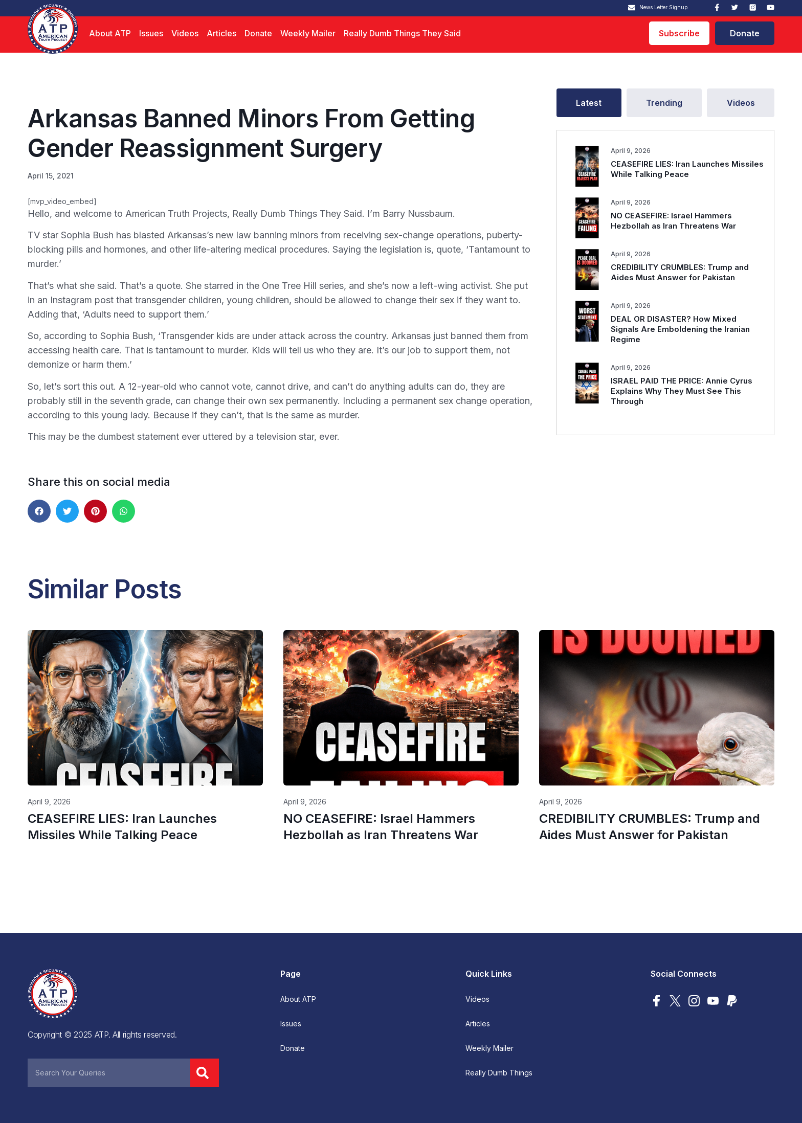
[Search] (204, 1073)
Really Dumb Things (498, 1073)
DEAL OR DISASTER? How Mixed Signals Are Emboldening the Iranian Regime (680, 329)
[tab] (588, 102)
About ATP (110, 33)
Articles (221, 33)
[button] (39, 511)
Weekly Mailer (308, 33)
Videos (184, 33)
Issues (151, 33)
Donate (258, 33)
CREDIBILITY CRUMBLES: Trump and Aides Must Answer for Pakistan (680, 272)
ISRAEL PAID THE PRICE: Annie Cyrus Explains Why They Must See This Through (681, 391)
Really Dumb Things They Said (402, 33)
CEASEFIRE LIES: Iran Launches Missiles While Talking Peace (687, 169)
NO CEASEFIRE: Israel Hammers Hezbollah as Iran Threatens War (673, 221)
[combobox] (109, 1073)
